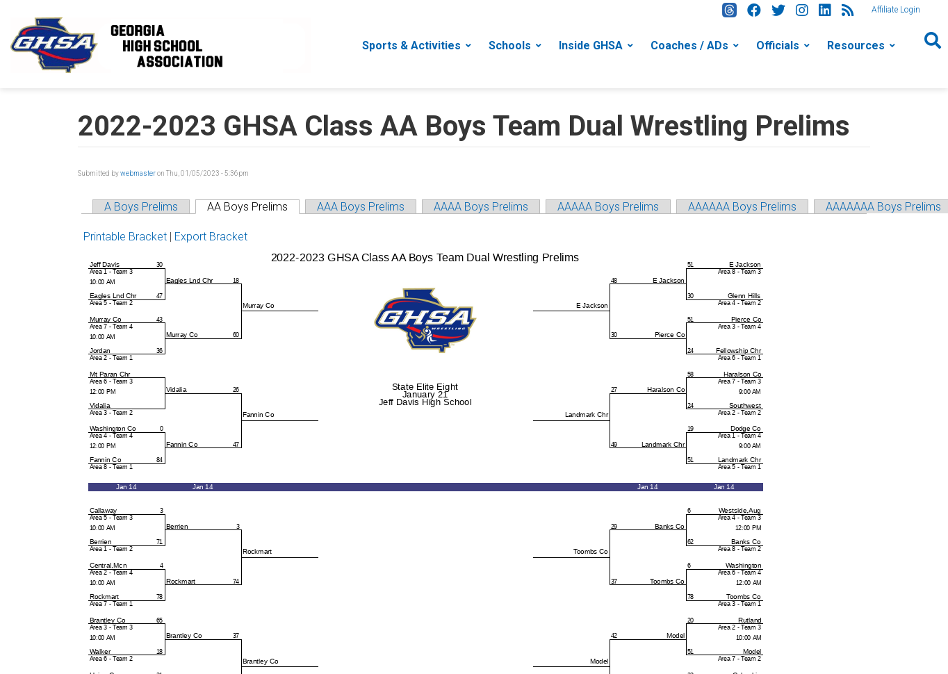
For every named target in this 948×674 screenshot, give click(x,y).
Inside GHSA (591, 45)
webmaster (138, 173)
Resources (856, 45)
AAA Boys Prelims (360, 206)
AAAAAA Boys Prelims (742, 206)
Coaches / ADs (689, 45)
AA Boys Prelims (247, 206)
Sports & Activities (411, 45)
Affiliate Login (896, 10)
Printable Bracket (125, 236)
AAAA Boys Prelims (481, 206)
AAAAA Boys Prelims (608, 206)
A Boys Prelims (141, 206)
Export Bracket (210, 236)
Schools (510, 45)
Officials (777, 45)
